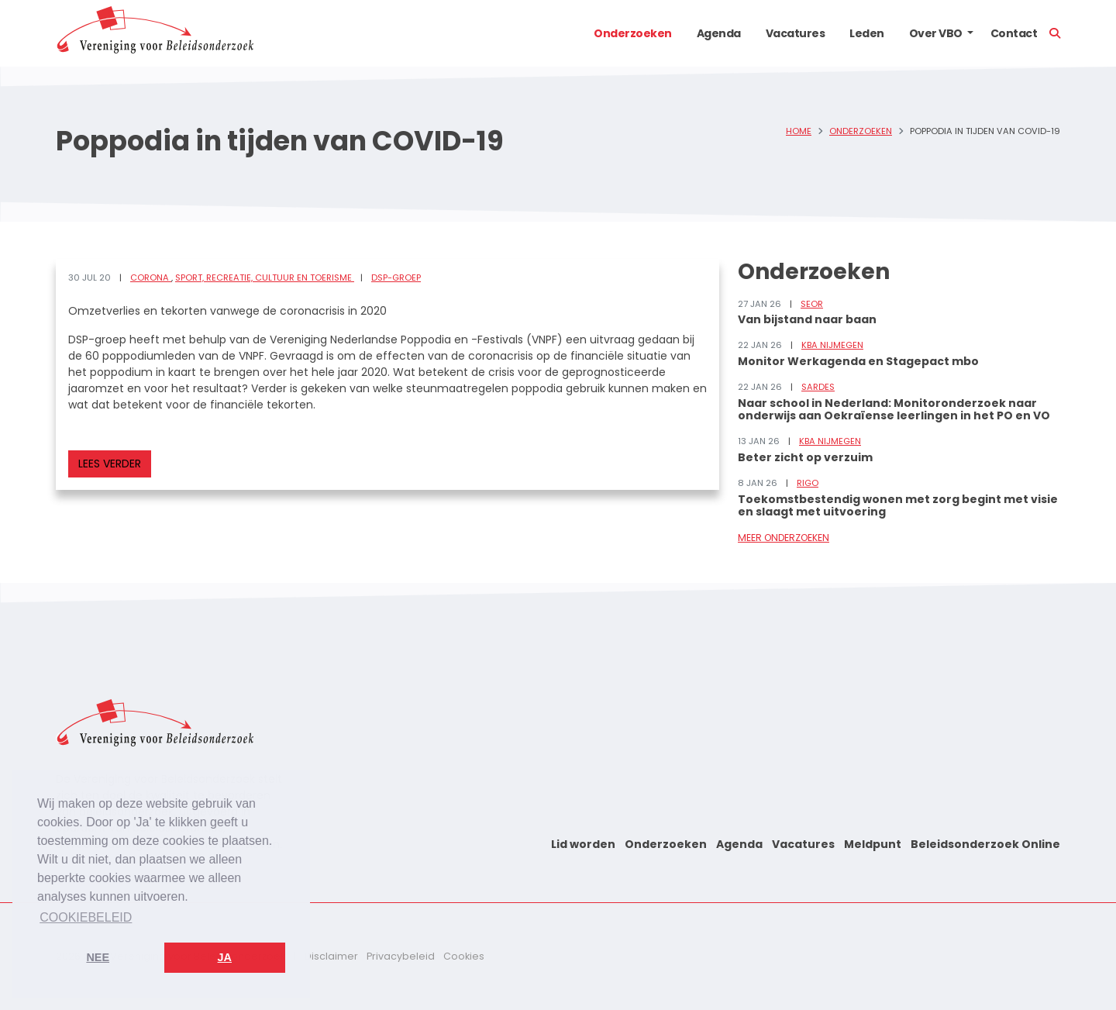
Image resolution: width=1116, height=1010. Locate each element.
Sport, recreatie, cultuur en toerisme (264, 277)
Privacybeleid (401, 956)
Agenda (719, 33)
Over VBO (936, 33)
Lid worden (583, 844)
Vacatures (795, 33)
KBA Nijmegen (832, 345)
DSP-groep (396, 277)
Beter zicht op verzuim (805, 457)
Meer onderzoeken (783, 537)
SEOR (812, 304)
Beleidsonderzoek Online (985, 844)
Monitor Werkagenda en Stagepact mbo (858, 361)
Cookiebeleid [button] (86, 917)
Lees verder (109, 463)
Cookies (463, 956)
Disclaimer (331, 956)
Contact (1014, 33)
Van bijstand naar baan (807, 319)
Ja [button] (225, 957)
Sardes (818, 387)
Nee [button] (97, 957)
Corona (150, 277)
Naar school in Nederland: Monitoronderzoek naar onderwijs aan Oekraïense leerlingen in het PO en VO (894, 409)
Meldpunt (872, 844)
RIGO (807, 483)
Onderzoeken (633, 33)
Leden (866, 33)
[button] (970, 33)
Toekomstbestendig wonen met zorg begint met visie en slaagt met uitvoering (898, 505)
